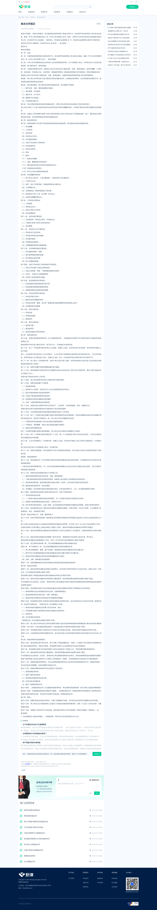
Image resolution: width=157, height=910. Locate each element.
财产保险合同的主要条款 (31, 742)
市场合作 (86, 878)
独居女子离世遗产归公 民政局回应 (119, 38)
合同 (24, 770)
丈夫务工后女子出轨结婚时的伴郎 (118, 58)
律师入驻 (86, 882)
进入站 (22, 2)
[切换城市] (27, 2)
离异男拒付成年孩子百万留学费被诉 (119, 44)
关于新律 (71, 878)
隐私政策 (100, 878)
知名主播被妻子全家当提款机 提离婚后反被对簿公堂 (119, 41)
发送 (97, 793)
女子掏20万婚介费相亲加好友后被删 (119, 27)
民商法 (32, 17)
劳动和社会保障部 (28, 28)
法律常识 (44, 12)
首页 (20, 12)
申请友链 (114, 878)
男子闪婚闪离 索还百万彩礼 (116, 48)
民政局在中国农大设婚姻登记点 (118, 51)
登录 (131, 2)
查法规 (27, 764)
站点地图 (114, 882)
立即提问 (97, 754)
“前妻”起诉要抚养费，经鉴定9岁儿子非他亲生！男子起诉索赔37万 (119, 62)
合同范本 (57, 12)
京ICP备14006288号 (24, 904)
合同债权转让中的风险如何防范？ (35, 733)
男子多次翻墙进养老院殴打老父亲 (118, 34)
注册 (136, 2)
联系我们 (86, 887)
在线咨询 (132, 7)
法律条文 (69, 12)
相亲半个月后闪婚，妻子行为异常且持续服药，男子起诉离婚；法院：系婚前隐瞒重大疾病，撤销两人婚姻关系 (120, 65)
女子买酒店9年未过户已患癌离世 (34, 724)
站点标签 (114, 887)
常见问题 (100, 882)
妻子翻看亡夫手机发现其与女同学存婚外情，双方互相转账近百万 (120, 55)
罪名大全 (82, 12)
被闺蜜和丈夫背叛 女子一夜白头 (118, 31)
